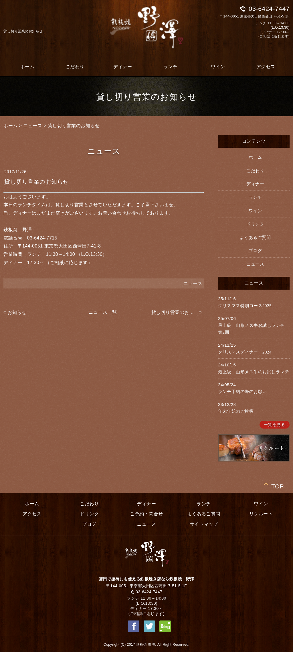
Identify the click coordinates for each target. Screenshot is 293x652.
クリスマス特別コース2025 (245, 305)
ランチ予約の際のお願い (242, 391)
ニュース (32, 125)
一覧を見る (274, 424)
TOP (277, 485)
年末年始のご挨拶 (236, 411)
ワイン (218, 66)
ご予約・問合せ (146, 513)
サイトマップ (204, 524)
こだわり (75, 66)
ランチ (170, 66)
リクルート (261, 513)
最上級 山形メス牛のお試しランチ (253, 372)
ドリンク (255, 223)
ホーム (27, 66)
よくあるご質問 (255, 237)
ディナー (122, 66)
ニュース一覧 (102, 312)
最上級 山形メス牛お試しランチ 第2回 (253, 329)
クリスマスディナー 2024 (245, 352)
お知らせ (16, 312)
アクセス (265, 66)
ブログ (255, 250)
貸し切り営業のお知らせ (74, 125)
